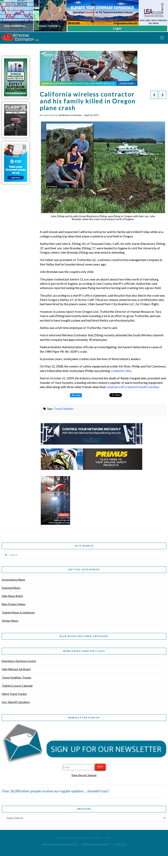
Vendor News (10, 620)
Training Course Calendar (17, 685)
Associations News (13, 579)
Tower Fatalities (64, 408)
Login (117, 28)
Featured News (50, 115)
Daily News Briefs (12, 596)
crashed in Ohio (121, 371)
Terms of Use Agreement (95, 844)
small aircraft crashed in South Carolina (133, 387)
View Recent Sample (84, 775)
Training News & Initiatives (18, 612)
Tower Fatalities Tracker (16, 677)
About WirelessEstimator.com (59, 844)
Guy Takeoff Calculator (16, 702)
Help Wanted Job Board (16, 669)
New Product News (14, 604)
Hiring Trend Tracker (14, 693)
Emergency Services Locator (19, 661)
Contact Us (119, 844)
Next (100, 766)
